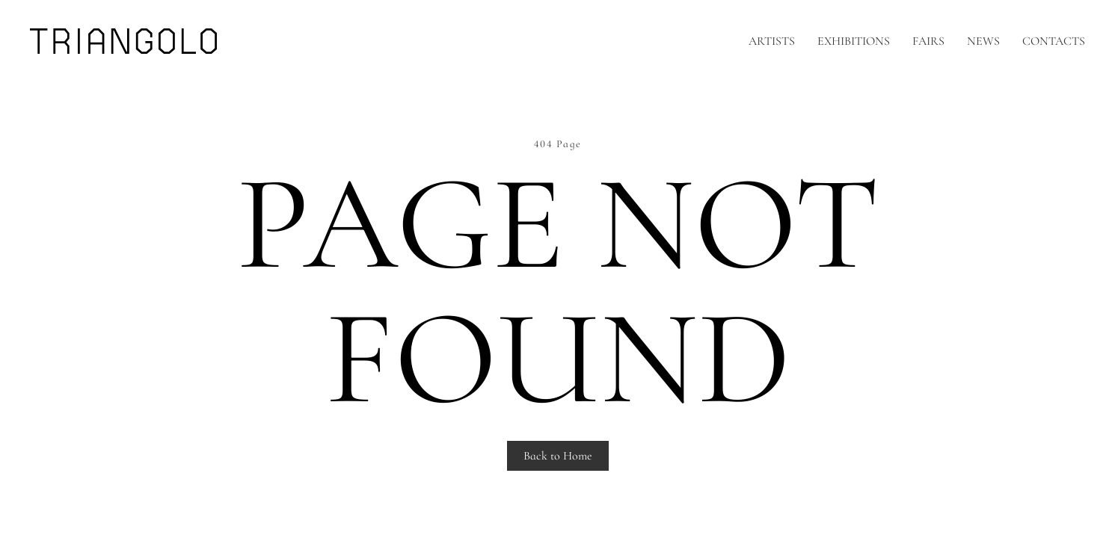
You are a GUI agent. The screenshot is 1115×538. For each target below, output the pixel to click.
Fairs (928, 41)
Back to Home (557, 455)
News (983, 41)
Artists (772, 41)
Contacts (1053, 41)
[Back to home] (123, 41)
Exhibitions (853, 41)
